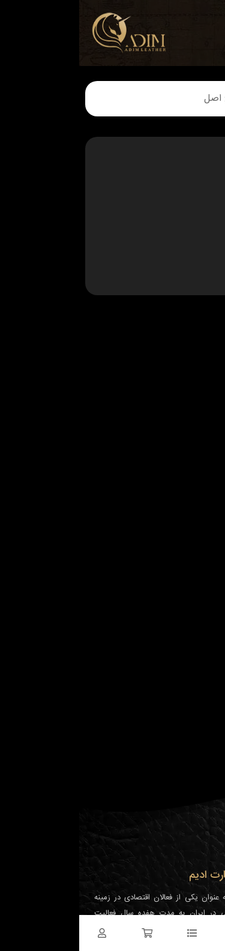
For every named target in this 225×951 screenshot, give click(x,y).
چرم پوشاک (188, 175)
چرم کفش (191, 218)
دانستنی (194, 276)
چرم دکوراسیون (182, 204)
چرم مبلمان (189, 247)
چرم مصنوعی (186, 261)
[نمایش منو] (201, 24)
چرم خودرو (190, 189)
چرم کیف (192, 232)
